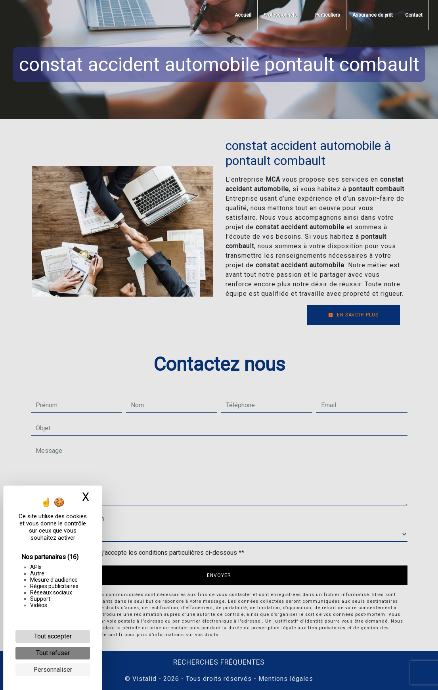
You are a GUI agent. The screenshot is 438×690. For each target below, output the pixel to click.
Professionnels (280, 15)
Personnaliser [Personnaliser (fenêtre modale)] (52, 669)
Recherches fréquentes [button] (219, 662)
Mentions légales (284, 678)
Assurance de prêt (372, 15)
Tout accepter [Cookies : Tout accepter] (53, 636)
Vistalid (144, 678)
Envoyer (219, 575)
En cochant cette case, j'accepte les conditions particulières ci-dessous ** (141, 552)
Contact (414, 15)
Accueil (243, 15)
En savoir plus (353, 315)
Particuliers (327, 15)
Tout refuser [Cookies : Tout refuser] (53, 653)
